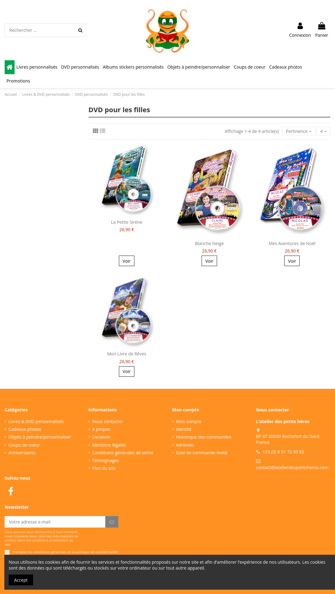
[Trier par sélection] (298, 131)
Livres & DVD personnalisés (35, 421)
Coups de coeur (24, 445)
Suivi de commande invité (202, 453)
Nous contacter (107, 421)
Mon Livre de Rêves (126, 354)
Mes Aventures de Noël (292, 243)
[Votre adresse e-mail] (55, 522)
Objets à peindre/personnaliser (39, 437)
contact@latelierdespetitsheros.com (292, 467)
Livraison (101, 437)
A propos (101, 429)
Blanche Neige (209, 243)
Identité (183, 429)
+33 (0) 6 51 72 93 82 (283, 452)
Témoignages (105, 460)
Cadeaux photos (24, 429)
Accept (21, 580)
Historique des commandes (203, 437)
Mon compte (189, 421)
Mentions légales (109, 445)
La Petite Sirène (126, 222)
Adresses (185, 445)
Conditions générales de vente (122, 453)
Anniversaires (22, 453)
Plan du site (104, 468)
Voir (127, 261)
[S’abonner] (111, 522)
